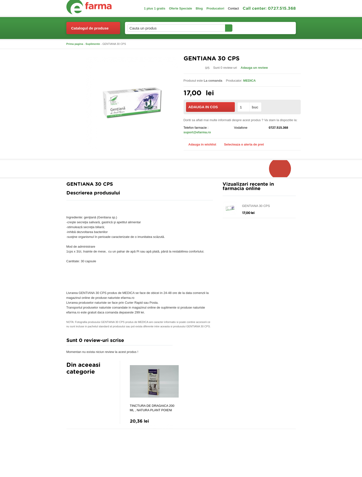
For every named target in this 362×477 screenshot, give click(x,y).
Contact (233, 8)
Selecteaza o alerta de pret (241, 144)
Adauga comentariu (195, 341)
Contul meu (249, 28)
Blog (199, 8)
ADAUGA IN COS (210, 107)
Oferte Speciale (180, 8)
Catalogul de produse (90, 30)
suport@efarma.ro (197, 132)
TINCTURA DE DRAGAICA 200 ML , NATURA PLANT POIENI (152, 408)
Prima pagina (74, 43)
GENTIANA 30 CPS (256, 206)
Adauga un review (254, 67)
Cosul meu (279, 28)
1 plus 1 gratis (154, 8)
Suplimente (92, 43)
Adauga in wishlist (200, 144)
